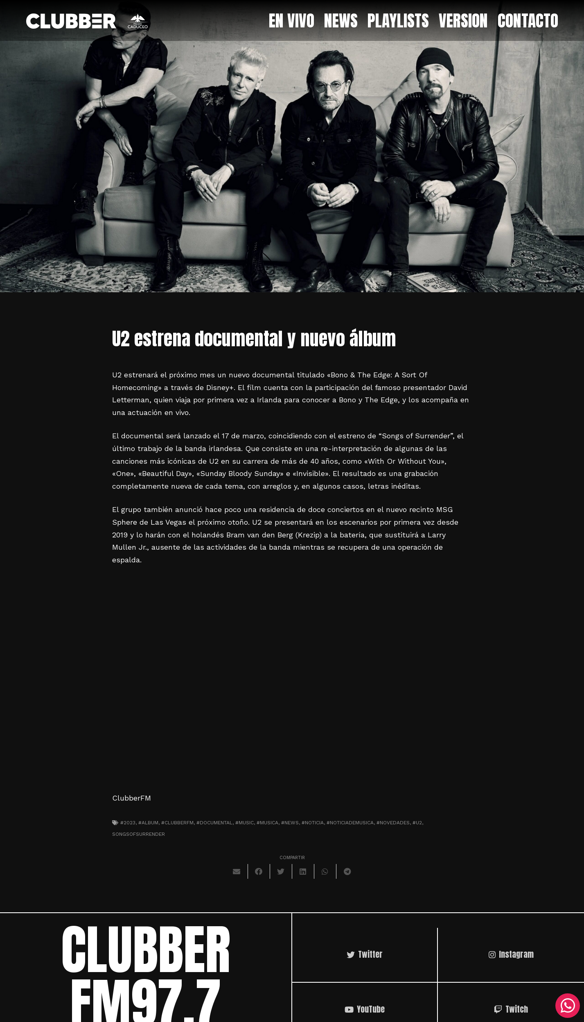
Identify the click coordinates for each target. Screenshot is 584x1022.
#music (244, 823)
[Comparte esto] (259, 871)
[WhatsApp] (567, 1005)
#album (148, 823)
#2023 (127, 823)
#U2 (417, 823)
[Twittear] (281, 871)
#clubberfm (177, 823)
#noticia (313, 823)
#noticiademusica (350, 823)
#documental (214, 823)
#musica (267, 823)
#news (290, 823)
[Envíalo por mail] (237, 871)
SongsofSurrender (138, 834)
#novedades (393, 823)
